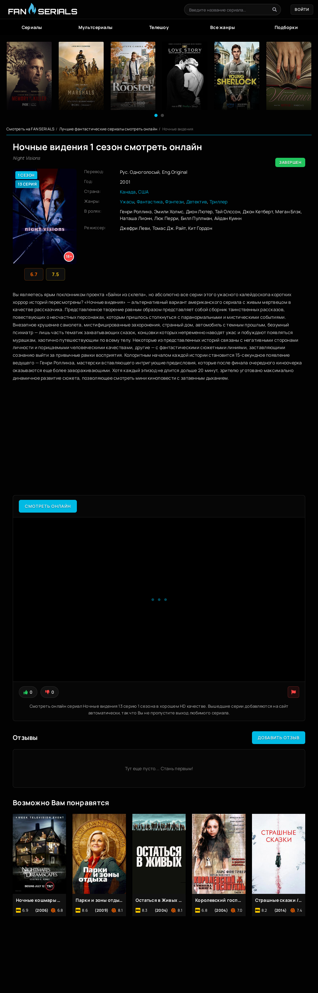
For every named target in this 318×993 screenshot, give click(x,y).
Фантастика (150, 202)
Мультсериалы (95, 27)
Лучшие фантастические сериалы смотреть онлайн (108, 129)
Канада (128, 192)
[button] (156, 115)
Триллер (219, 202)
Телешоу (159, 27)
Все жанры (222, 27)
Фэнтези (174, 202)
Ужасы (127, 202)
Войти (302, 9)
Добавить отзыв (279, 738)
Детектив (196, 202)
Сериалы (32, 27)
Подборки (286, 27)
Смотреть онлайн (48, 506)
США (143, 192)
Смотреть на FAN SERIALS (30, 129)
